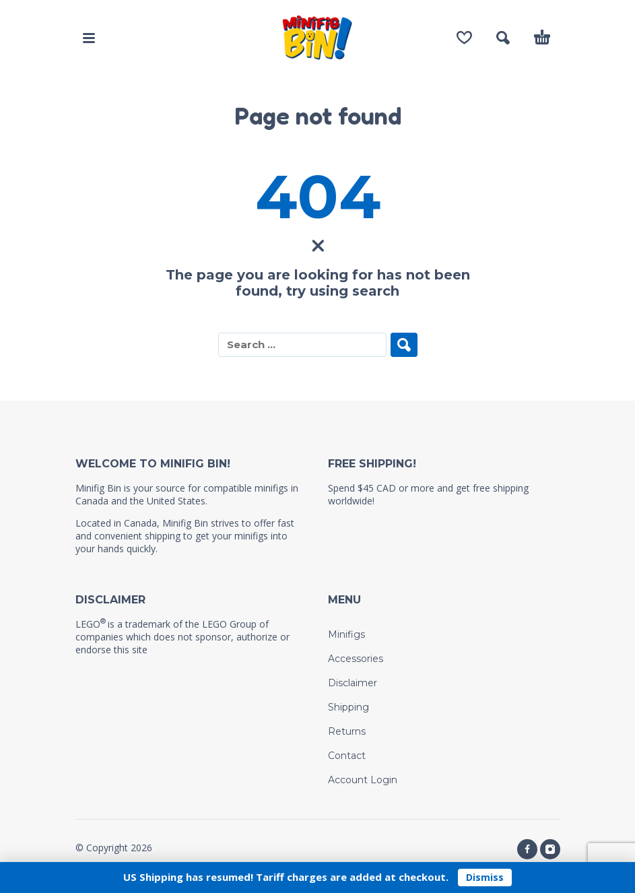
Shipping (348, 707)
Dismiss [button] (485, 877)
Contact (347, 756)
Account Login (362, 780)
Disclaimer (352, 683)
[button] (89, 38)
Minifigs (346, 634)
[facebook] (527, 849)
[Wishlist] (464, 37)
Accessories (355, 659)
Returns (347, 731)
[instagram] (550, 849)
